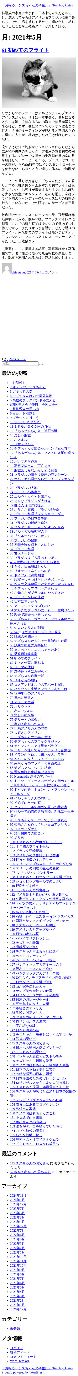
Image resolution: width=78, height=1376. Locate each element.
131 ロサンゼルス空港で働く (31, 982)
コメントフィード (23, 1357)
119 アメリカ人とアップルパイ (33, 929)
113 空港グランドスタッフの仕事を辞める (41, 899)
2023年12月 (18, 1204)
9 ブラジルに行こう (24, 418)
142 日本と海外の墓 (24, 1030)
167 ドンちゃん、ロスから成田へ (34, 1144)
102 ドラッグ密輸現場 (26, 851)
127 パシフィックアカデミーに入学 (36, 964)
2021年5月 (17, 1287)
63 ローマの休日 (22, 667)
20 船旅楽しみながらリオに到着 (33, 470)
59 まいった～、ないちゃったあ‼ (34, 649)
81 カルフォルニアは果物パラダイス (37, 746)
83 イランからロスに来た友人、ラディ (38, 754)
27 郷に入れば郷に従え (27, 505)
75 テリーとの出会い (25, 719)
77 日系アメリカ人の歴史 (28, 728)
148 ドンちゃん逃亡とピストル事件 (36, 1056)
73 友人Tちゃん (21, 711)
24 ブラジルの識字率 (25, 492)
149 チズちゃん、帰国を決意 (31, 1061)
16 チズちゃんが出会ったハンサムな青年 (40, 448)
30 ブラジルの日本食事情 (28, 518)
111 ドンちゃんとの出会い (29, 890)
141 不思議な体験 (23, 1026)
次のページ (17, 359)
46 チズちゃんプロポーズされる (33, 588)
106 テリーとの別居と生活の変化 (34, 868)
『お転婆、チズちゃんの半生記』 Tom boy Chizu (37, 5)
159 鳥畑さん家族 (23, 1109)
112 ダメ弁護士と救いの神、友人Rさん (39, 894)
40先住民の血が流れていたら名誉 (35, 562)
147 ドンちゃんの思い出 (28, 1052)
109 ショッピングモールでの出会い (36, 881)
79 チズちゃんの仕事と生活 (30, 737)
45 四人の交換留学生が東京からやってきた (42, 584)
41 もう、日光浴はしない (28, 566)
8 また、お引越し (23, 413)
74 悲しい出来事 (22, 715)
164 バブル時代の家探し (28, 1131)
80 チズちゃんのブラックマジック (35, 741)
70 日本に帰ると (22, 697)
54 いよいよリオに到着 (27, 627)
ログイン (16, 1348)
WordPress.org (20, 1361)
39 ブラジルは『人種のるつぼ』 (33, 557)
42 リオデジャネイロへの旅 (30, 571)
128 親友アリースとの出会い (31, 969)
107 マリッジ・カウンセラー (31, 872)
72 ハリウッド (20, 706)
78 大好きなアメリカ (25, 732)
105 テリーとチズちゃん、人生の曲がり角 (41, 864)
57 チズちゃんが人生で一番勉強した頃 (38, 641)
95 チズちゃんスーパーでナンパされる (38, 820)
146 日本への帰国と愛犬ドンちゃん (36, 1047)
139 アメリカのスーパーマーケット (36, 1017)
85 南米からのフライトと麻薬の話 (35, 763)
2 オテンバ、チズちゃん (28, 387)
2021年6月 (17, 1283)
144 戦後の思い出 (23, 1039)
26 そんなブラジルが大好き (30, 501)
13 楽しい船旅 (20, 435)
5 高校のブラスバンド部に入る (33, 400)
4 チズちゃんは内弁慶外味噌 (31, 396)
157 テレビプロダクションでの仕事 (36, 1100)
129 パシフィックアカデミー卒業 (34, 973)
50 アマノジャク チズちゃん (31, 606)
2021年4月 (17, 1292)
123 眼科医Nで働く (24, 947)
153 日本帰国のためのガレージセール (38, 1078)
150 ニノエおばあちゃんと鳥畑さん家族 (39, 1065)
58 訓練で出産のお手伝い (28, 645)
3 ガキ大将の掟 (21, 391)
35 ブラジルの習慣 (23, 540)
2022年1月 (17, 1252)
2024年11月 (18, 1195)
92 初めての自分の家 (25, 802)
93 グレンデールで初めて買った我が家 (38, 807)
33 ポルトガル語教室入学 (28, 531)
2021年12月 (18, 1257)
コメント (51, 272)
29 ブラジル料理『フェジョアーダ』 (37, 514)
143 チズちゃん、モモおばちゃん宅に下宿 (41, 1034)
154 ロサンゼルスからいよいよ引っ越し (39, 1082)
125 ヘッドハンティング (28, 956)
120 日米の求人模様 (24, 934)
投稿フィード (20, 1352)
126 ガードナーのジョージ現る (33, 960)
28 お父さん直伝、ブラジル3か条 (34, 509)
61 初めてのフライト (25, 50)
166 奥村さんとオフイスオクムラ (34, 1139)
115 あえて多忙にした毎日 (29, 912)
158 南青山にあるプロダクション (34, 1104)
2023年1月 (17, 1222)
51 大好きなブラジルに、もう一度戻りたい (42, 610)
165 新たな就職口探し (26, 1135)
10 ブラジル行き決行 (25, 422)
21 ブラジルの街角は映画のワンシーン (38, 474)
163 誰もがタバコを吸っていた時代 (36, 1126)
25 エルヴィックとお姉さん (30, 496)
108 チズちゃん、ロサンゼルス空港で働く (41, 877)
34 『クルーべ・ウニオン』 (30, 536)
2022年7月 (17, 1230)
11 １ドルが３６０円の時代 (30, 426)
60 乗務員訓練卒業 (23, 654)
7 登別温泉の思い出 (24, 409)
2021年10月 (18, 1265)
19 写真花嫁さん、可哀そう (30, 466)
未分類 (15, 1328)
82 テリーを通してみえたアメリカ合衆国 (40, 750)
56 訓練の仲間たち (23, 636)
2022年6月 (17, 1235)
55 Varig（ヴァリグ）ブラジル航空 (35, 632)
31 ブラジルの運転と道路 (28, 522)
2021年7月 (17, 1278)
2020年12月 (18, 1309)
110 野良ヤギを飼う (24, 886)
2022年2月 (17, 1248)
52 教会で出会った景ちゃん (30, 614)
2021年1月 (17, 1305)
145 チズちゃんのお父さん (29, 1043)
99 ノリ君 (17, 837)
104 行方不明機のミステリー (31, 859)
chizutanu (18, 272)
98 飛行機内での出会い (27, 833)
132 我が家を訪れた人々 (28, 986)
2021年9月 (17, 1270)
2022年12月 (18, 1226)
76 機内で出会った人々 (27, 724)
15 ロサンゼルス (22, 444)
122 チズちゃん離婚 (24, 942)
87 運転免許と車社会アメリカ (32, 772)
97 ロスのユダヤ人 (23, 829)
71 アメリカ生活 (22, 702)
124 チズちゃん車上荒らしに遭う (34, 951)
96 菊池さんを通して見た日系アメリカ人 (40, 824)
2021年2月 (17, 1300)
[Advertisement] (39, 316)
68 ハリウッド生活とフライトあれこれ (38, 689)
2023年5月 (17, 1213)
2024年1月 (17, 1200)
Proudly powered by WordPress (23, 1372)
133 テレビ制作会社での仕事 (31, 991)
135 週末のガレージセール (29, 999)
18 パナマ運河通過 (23, 461)
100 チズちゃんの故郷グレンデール (36, 842)
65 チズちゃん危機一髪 (27, 676)
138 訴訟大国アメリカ (26, 1012)
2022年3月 (17, 1243)
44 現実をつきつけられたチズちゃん (37, 579)
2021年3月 (17, 1296)
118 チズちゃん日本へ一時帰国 (33, 925)
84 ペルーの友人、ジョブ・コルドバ (37, 759)
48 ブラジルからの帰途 (27, 597)
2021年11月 (18, 1261)
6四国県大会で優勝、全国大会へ (34, 404)
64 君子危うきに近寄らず (28, 671)
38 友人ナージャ (22, 553)
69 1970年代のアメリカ (27, 693)
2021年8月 (17, 1274)
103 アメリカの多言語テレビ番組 (34, 855)
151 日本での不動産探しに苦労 (33, 1069)
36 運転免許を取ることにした (32, 544)
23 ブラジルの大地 (23, 487)
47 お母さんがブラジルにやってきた (37, 592)
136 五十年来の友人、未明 (29, 1004)
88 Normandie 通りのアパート (31, 776)
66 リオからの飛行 (23, 680)
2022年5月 (17, 1239)
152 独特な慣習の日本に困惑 (31, 1074)
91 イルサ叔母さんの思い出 (30, 798)
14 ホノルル (18, 439)
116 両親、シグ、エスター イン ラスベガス (42, 916)
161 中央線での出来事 (26, 1117)
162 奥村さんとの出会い (28, 1122)
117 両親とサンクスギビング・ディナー (39, 921)
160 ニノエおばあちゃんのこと (33, 1113)
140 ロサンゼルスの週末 (28, 1021)
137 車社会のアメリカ (26, 1008)
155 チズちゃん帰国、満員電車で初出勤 (39, 1087)
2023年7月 (17, 1208)
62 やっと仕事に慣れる (27, 662)
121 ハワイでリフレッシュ (29, 938)
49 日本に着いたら (23, 601)
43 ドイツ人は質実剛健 (27, 575)
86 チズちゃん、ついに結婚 (30, 767)
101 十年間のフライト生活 (29, 846)
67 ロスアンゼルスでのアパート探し (37, 684)
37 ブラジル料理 (22, 549)
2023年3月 (17, 1217)
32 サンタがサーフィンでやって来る (37, 527)
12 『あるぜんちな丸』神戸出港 (33, 431)
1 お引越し (18, 383)
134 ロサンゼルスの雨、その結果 (34, 995)
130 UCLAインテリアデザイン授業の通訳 (41, 977)
